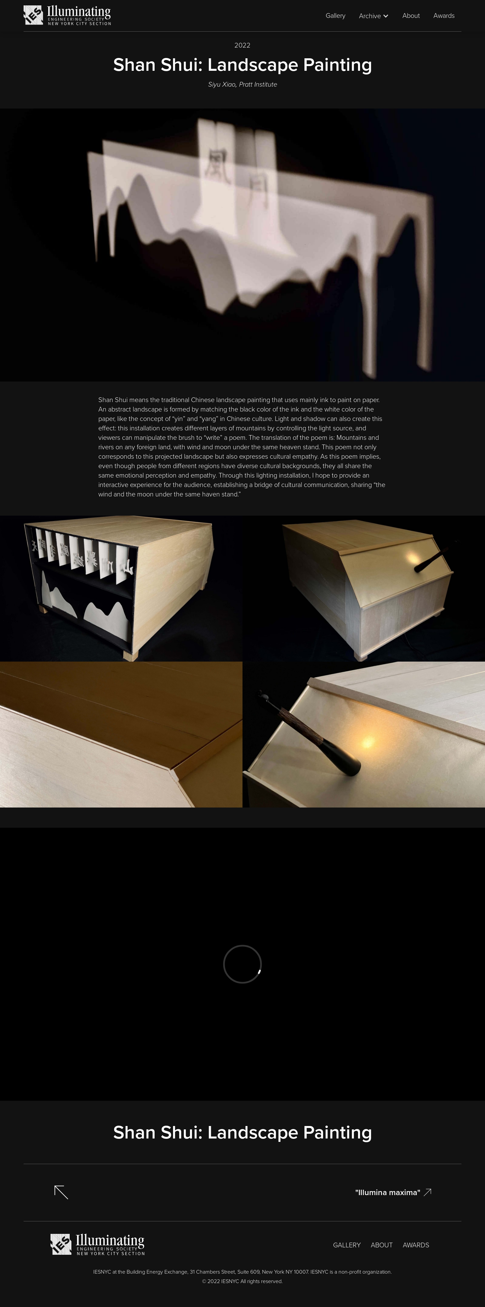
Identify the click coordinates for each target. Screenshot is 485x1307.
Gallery (336, 15)
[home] (67, 15)
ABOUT (382, 1245)
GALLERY (347, 1245)
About (411, 15)
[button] (374, 16)
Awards (444, 15)
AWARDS (416, 1245)
